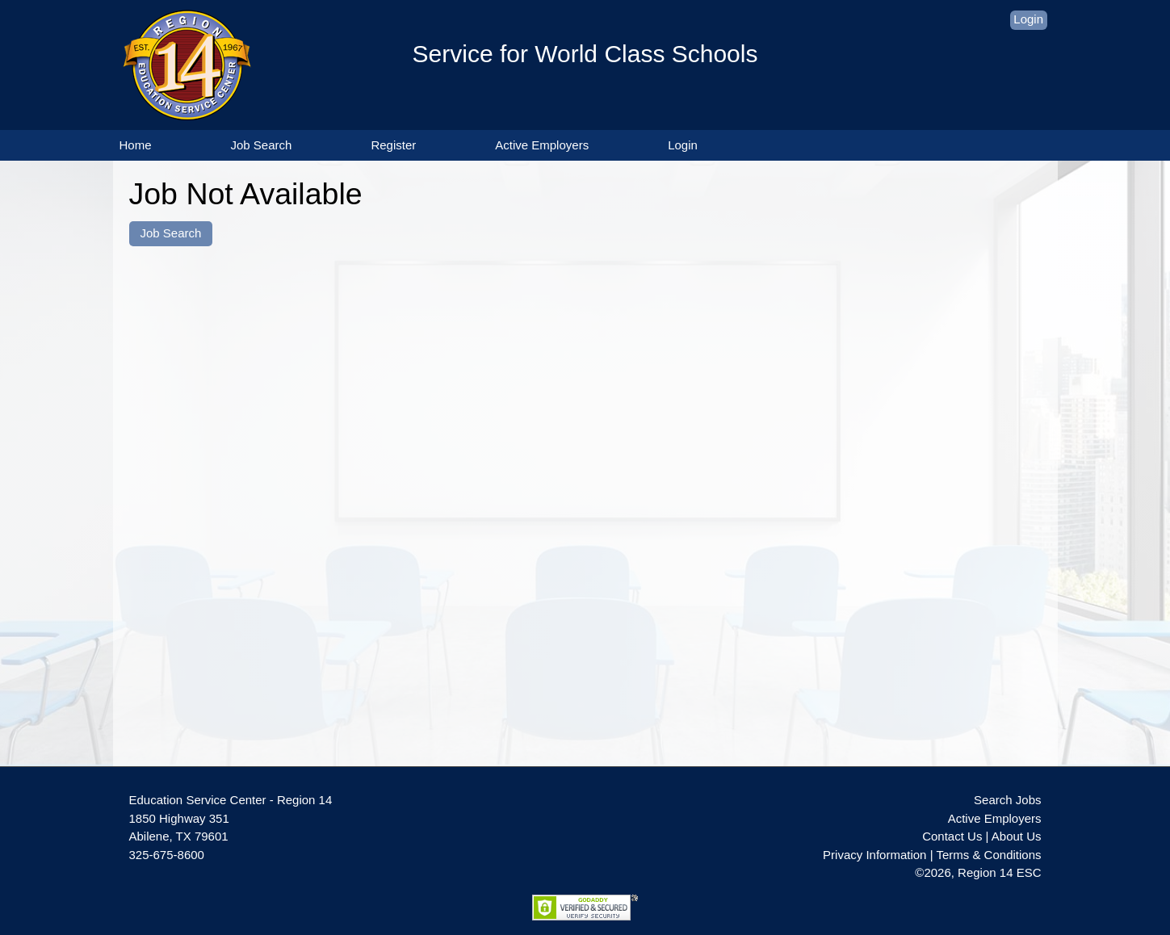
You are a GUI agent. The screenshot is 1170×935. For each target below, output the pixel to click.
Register (393, 145)
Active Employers (542, 145)
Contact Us (952, 836)
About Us (1017, 836)
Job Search (261, 145)
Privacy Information (874, 855)
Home (136, 145)
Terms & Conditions (988, 855)
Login (1028, 19)
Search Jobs (1007, 800)
